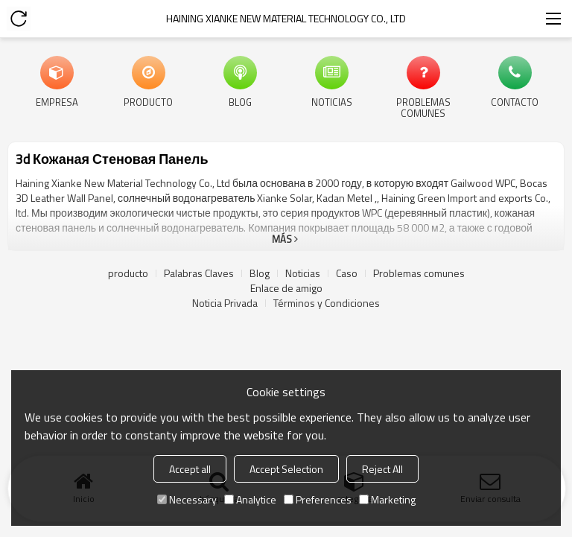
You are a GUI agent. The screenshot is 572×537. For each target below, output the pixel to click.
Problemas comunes (423, 107)
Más (282, 239)
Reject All (382, 469)
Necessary (187, 499)
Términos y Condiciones (326, 303)
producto (148, 101)
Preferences (318, 499)
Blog (240, 101)
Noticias (331, 101)
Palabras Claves (199, 273)
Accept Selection (286, 469)
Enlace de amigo (286, 288)
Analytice (250, 499)
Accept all (190, 469)
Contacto (514, 101)
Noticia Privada (225, 303)
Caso (347, 273)
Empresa (57, 101)
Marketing (387, 499)
